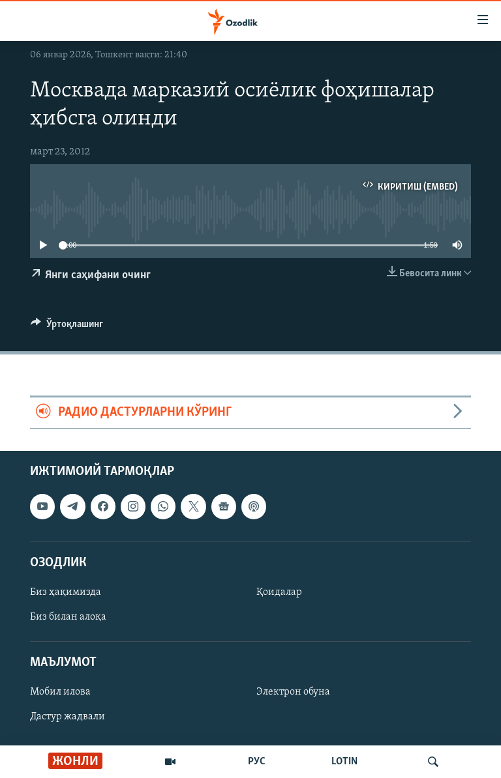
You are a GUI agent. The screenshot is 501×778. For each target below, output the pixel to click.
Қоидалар (279, 592)
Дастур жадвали (67, 717)
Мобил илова (60, 692)
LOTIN (344, 761)
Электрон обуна (293, 692)
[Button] (67, 327)
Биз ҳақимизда (65, 592)
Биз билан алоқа (68, 617)
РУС (257, 761)
